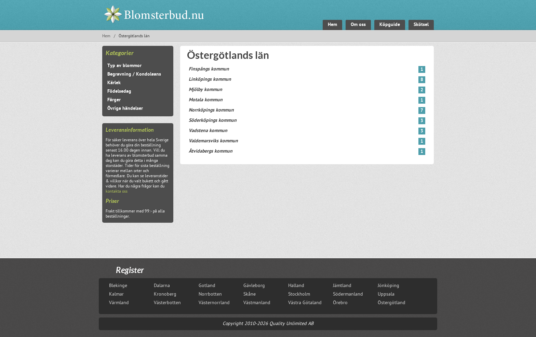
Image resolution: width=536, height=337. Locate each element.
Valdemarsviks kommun (307, 141)
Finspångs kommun (307, 69)
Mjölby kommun (307, 90)
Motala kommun (307, 100)
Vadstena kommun (307, 131)
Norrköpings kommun (307, 110)
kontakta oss (117, 191)
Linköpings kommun (307, 79)
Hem (106, 36)
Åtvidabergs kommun (307, 151)
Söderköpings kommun (307, 120)
